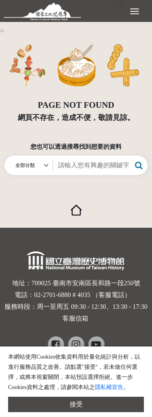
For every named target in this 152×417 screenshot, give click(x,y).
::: (2, 30)
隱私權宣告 (109, 387)
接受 (76, 404)
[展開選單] (134, 10)
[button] (139, 165)
